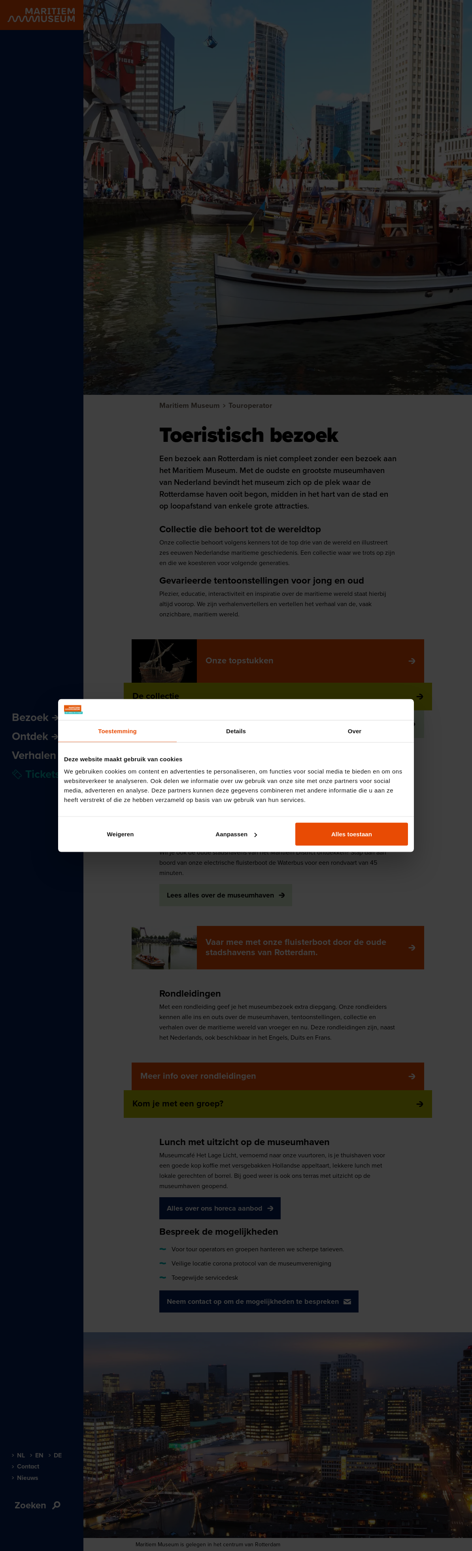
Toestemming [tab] (117, 730)
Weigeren (120, 834)
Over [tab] (355, 730)
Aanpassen (236, 834)
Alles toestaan (351, 834)
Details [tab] (236, 730)
